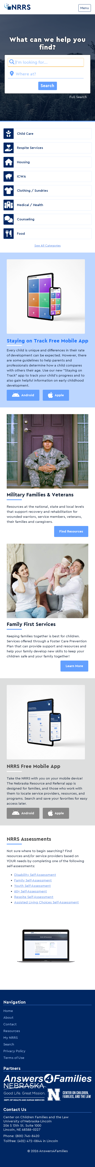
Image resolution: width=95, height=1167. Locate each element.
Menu (84, 8)
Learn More (74, 666)
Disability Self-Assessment (35, 874)
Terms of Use (13, 1057)
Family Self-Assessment (33, 880)
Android (27, 395)
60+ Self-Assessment (30, 891)
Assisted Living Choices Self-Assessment (46, 902)
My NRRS (10, 1037)
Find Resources (71, 531)
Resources (11, 1031)
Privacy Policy (14, 1051)
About (8, 1017)
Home (8, 1011)
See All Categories (47, 245)
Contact (10, 1024)
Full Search (78, 97)
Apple (59, 395)
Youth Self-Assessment (32, 885)
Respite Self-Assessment (33, 897)
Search (47, 86)
